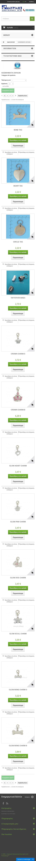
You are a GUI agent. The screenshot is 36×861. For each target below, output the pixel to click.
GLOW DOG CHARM (18, 578)
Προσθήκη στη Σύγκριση (27, 152)
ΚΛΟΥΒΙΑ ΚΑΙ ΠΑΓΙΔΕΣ (8, 814)
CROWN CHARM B (18, 410)
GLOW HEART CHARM (18, 466)
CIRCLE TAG (18, 242)
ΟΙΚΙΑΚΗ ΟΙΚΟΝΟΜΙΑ (7, 811)
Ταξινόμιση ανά (6, 80)
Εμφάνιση (4, 83)
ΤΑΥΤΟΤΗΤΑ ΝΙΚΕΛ (18, 298)
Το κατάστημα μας (12, 56)
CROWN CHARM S (18, 354)
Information (9, 48)
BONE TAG (18, 130)
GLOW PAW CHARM (18, 522)
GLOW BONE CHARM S (18, 690)
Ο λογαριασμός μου (9, 824)
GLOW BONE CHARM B (18, 746)
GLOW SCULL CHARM (18, 634)
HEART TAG (18, 186)
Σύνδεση (31, 1)
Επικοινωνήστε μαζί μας (13, 1)
